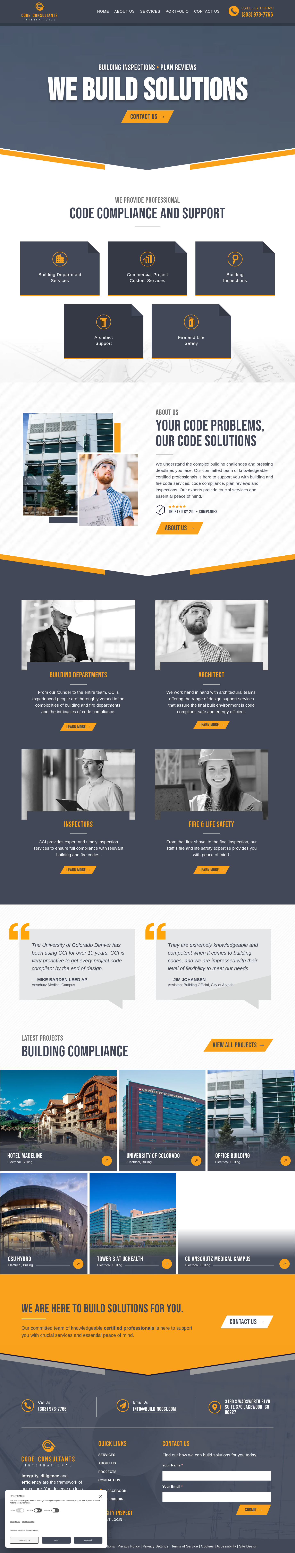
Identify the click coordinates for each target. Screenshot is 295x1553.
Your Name (172, 1465)
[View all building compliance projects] (238, 1045)
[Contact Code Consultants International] (147, 116)
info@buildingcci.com (154, 1409)
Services (150, 11)
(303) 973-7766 (53, 1409)
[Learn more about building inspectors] (78, 870)
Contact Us (207, 11)
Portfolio (177, 11)
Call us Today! (258, 12)
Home (103, 11)
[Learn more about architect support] (211, 725)
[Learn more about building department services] (78, 727)
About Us (124, 11)
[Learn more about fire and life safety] (211, 870)
